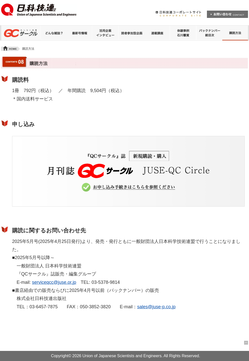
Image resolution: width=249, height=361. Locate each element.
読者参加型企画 (131, 32)
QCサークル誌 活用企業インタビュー (105, 32)
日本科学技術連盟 (39, 12)
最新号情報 (79, 32)
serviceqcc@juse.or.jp (54, 282)
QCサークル (20, 32)
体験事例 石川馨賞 (183, 32)
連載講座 (157, 32)
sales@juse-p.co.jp (156, 306)
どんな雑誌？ (53, 32)
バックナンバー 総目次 (209, 32)
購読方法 (235, 32)
